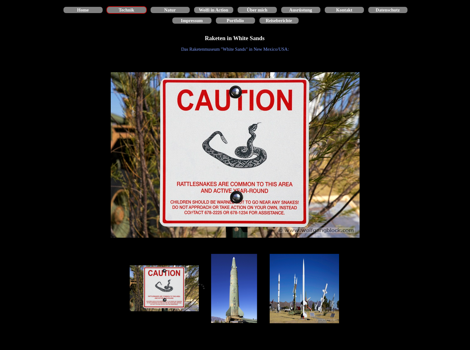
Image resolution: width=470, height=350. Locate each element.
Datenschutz (388, 9)
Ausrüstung (300, 9)
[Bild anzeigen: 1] (164, 288)
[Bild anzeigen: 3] (304, 288)
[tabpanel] (235, 49)
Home (83, 9)
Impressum (192, 20)
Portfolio (235, 20)
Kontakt (344, 9)
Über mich (257, 9)
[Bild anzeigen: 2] (234, 288)
